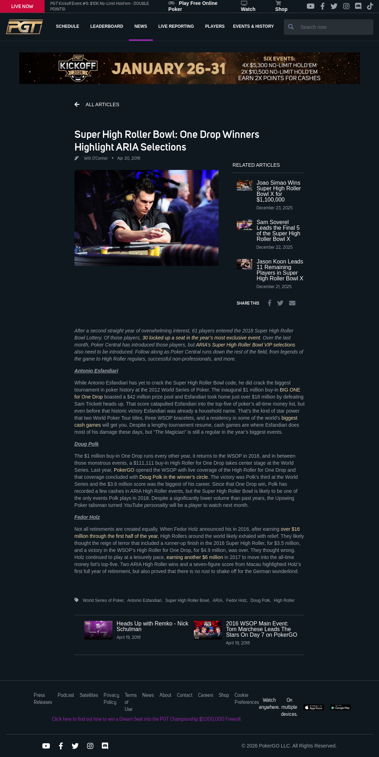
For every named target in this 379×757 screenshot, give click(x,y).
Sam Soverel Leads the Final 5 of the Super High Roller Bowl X (278, 230)
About (165, 695)
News (148, 695)
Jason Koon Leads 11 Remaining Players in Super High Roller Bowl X (279, 270)
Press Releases (43, 699)
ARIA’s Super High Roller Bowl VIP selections (245, 345)
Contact (184, 695)
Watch (248, 6)
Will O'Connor (96, 159)
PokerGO (124, 470)
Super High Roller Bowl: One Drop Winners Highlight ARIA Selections (166, 140)
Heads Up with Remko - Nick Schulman (153, 626)
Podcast (66, 695)
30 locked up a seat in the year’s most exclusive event (201, 338)
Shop (281, 6)
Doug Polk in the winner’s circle (173, 477)
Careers (205, 695)
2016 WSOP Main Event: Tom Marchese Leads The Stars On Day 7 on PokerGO (261, 629)
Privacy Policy (111, 699)
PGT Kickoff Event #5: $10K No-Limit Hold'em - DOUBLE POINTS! (99, 6)
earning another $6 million (194, 557)
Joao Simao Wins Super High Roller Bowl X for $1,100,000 (278, 191)
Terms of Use (131, 702)
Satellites (89, 695)
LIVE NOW (22, 6)
